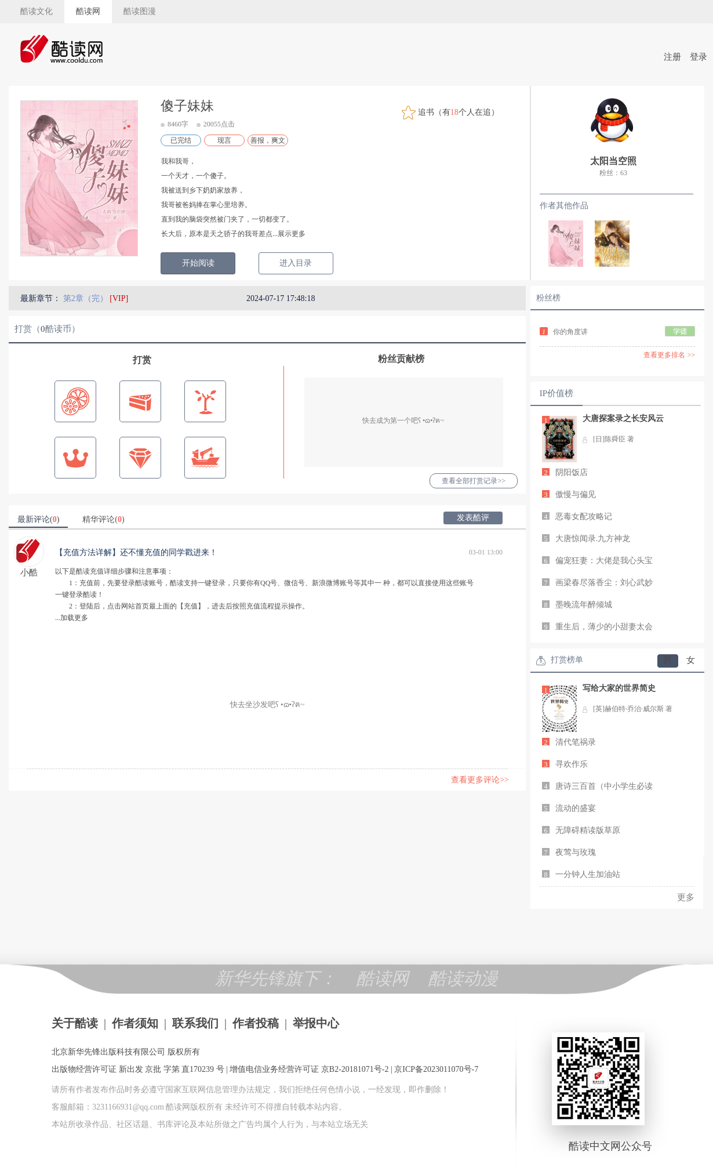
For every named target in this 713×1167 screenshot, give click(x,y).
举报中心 (316, 1023)
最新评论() (38, 519)
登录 (698, 56)
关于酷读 (75, 1023)
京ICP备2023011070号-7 (436, 1069)
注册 (672, 56)
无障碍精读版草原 (587, 830)
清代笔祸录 (575, 742)
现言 (224, 140)
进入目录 (295, 263)
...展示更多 (288, 234)
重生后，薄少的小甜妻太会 (604, 626)
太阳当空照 (613, 161)
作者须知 (135, 1023)
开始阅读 (198, 263)
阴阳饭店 (571, 472)
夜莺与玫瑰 (575, 852)
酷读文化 (36, 11)
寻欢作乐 (571, 764)
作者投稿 (255, 1023)
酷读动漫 (463, 978)
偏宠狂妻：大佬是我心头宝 (604, 560)
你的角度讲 (570, 332)
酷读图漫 (139, 11)
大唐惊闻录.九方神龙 (593, 538)
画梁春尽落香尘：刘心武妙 (604, 582)
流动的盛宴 (575, 808)
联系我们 (195, 1023)
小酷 (29, 572)
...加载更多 (71, 618)
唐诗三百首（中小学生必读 (604, 786)
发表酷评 (473, 517)
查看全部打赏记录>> (473, 481)
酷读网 (88, 11)
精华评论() (103, 519)
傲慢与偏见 (575, 494)
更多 (685, 897)
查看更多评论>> (480, 779)
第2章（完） (86, 298)
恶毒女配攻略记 (583, 516)
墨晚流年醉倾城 (583, 604)
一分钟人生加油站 (587, 874)
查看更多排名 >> (669, 355)
